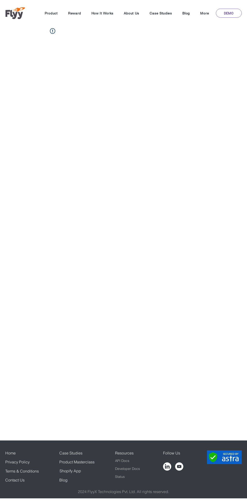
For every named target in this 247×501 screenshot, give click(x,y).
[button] (51, 13)
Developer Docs (127, 469)
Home (10, 453)
